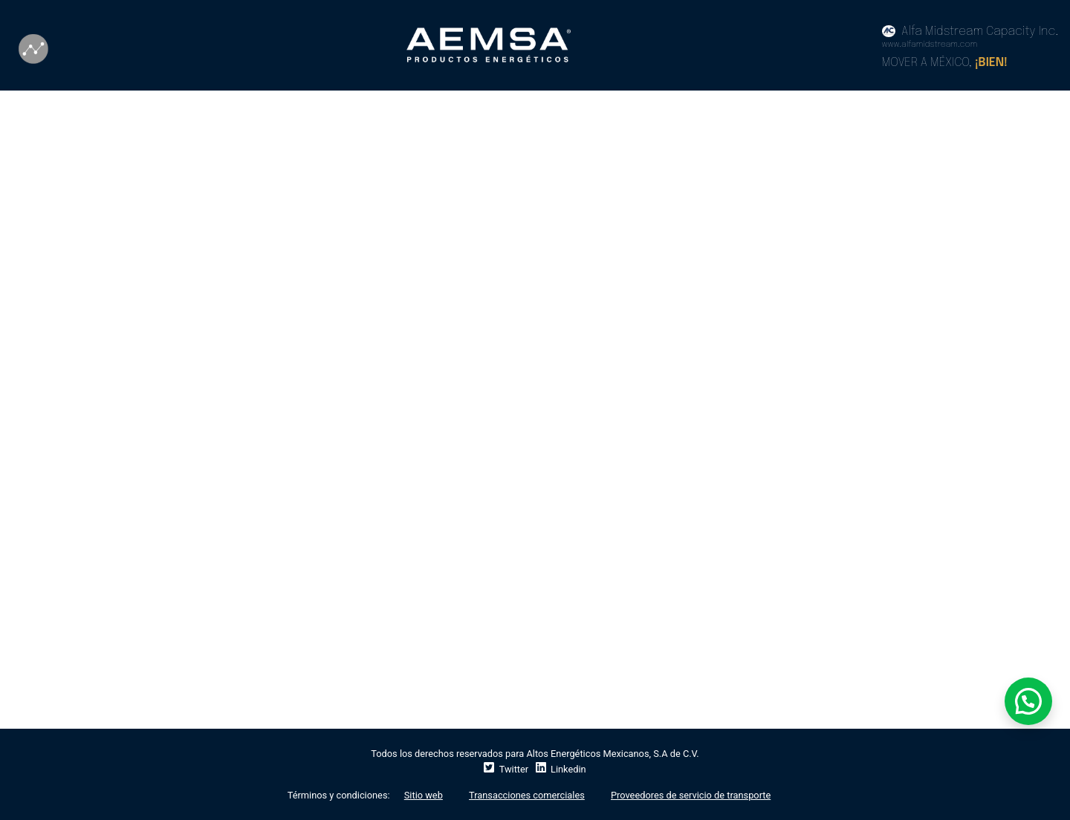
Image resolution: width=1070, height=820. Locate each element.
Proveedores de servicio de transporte (691, 795)
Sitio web (423, 795)
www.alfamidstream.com (930, 44)
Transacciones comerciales (527, 795)
